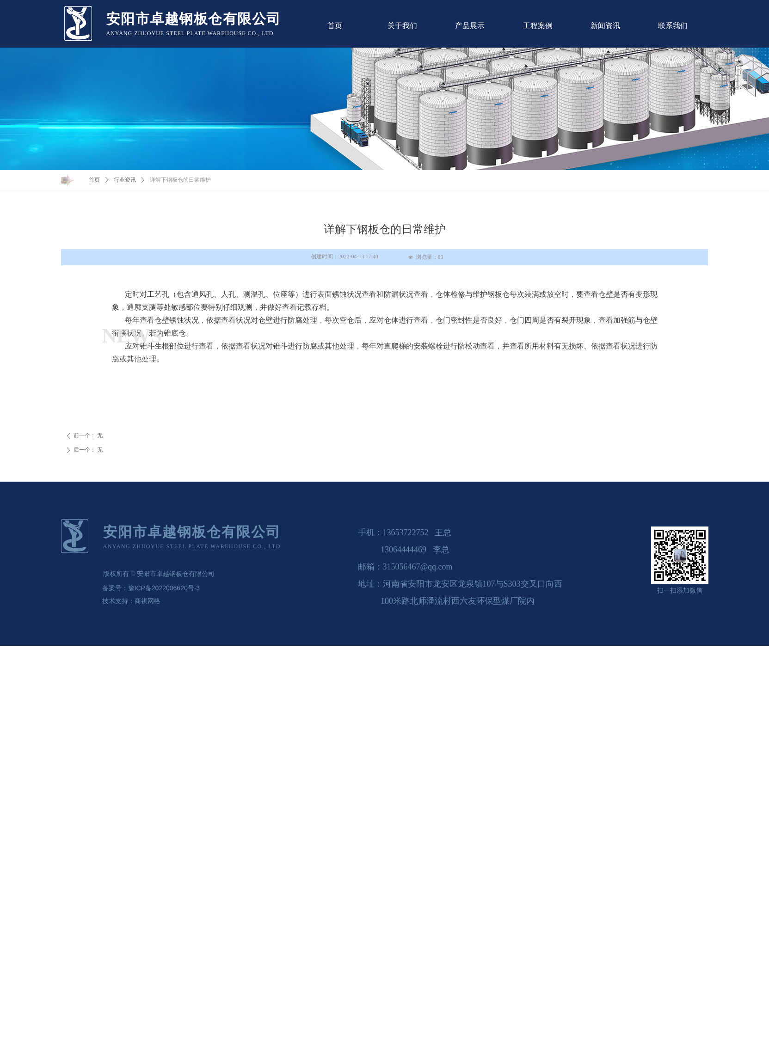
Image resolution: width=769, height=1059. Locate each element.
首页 (94, 180)
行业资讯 (125, 180)
